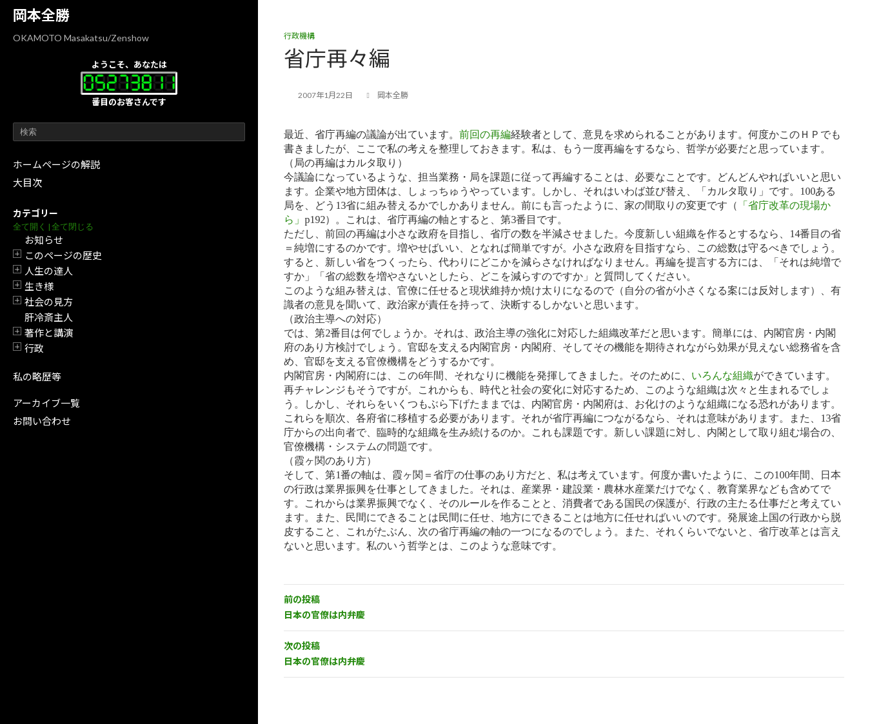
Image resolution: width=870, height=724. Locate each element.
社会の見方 (49, 302)
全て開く (29, 226)
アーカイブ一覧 (46, 403)
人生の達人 (49, 271)
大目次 (27, 182)
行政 (34, 348)
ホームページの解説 (56, 164)
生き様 (39, 286)
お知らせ (44, 240)
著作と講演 (49, 332)
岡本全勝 (41, 15)
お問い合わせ (42, 421)
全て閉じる (73, 226)
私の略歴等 (37, 376)
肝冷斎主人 (49, 317)
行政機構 (299, 36)
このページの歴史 (63, 255)
